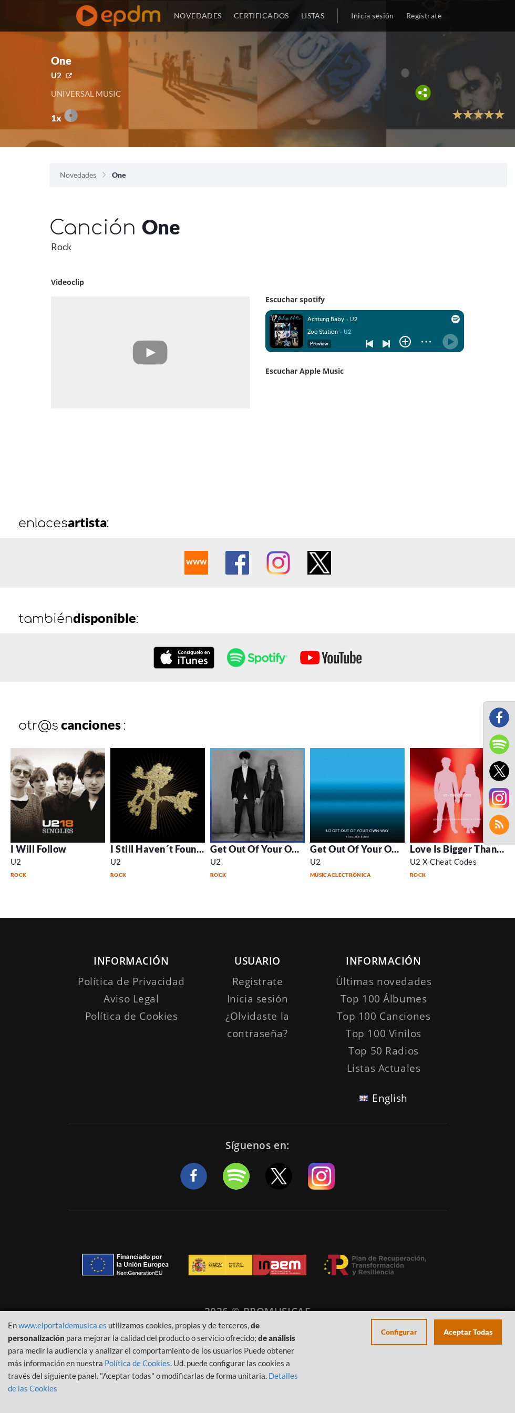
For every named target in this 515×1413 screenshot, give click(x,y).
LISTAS (313, 15)
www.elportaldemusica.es (62, 1325)
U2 (56, 75)
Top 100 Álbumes (384, 999)
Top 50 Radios (383, 1051)
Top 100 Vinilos (383, 1033)
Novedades (78, 174)
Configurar (399, 1331)
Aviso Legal (131, 999)
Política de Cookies (131, 1016)
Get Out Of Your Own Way (269, 849)
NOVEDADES (198, 15)
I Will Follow (39, 849)
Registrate (257, 981)
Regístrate (423, 15)
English (390, 1098)
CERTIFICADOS (261, 15)
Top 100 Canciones (384, 1016)
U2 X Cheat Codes (443, 861)
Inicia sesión (372, 15)
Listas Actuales (384, 1068)
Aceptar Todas (468, 1331)
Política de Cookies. (138, 1363)
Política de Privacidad (131, 981)
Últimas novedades (384, 981)
